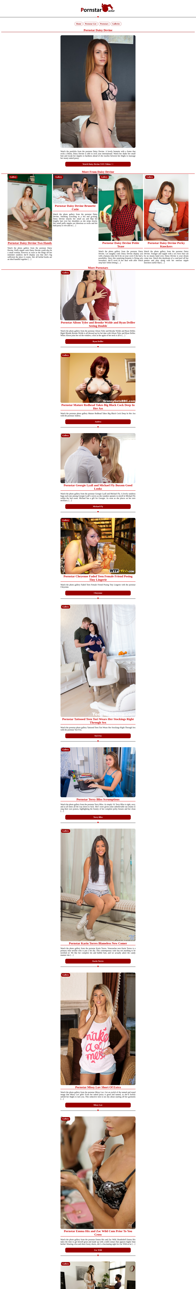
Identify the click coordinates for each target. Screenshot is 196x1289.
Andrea (98, 422)
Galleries (116, 24)
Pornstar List (90, 24)
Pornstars (104, 24)
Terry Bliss (98, 817)
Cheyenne (98, 593)
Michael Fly (98, 506)
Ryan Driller (98, 341)
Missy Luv (98, 1105)
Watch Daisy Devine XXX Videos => (98, 164)
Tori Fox (98, 736)
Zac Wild (98, 1250)
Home (78, 24)
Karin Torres (98, 961)
